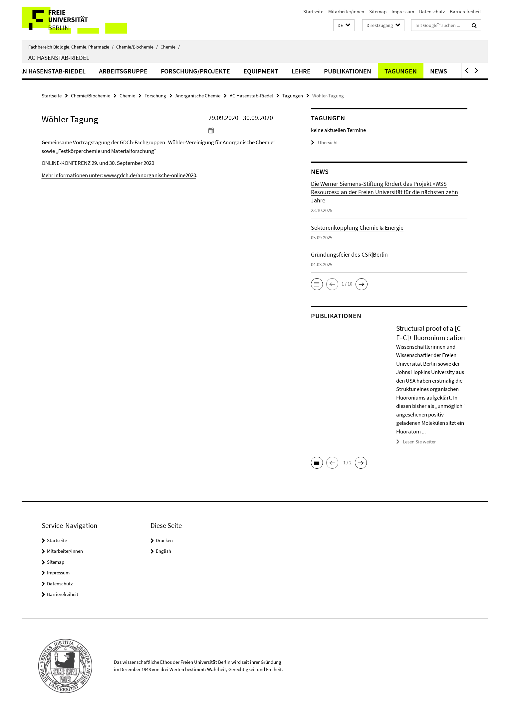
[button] (344, 25)
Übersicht (324, 142)
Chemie (170, 47)
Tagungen (441, 71)
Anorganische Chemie (197, 95)
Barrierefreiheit (465, 11)
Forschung (155, 95)
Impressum (402, 11)
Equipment (301, 71)
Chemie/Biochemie (137, 47)
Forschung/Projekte (236, 71)
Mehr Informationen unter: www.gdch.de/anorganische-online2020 (119, 175)
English (163, 551)
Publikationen (388, 71)
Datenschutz (432, 11)
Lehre (341, 71)
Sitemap (377, 11)
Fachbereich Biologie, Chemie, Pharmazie (71, 47)
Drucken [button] (164, 540)
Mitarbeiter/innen (346, 11)
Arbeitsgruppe (163, 71)
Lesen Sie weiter (419, 441)
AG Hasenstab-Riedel (58, 57)
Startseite (313, 11)
